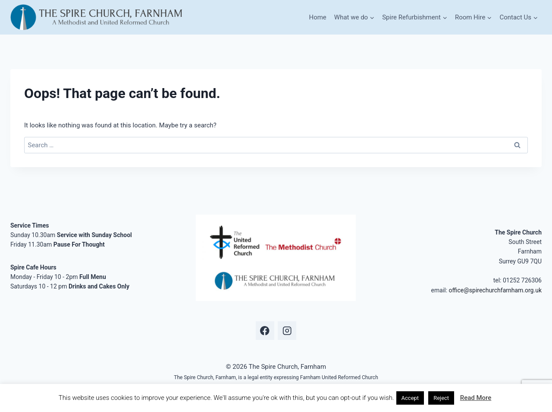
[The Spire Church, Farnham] (97, 17)
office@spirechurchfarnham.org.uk (495, 290)
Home (317, 17)
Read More (476, 398)
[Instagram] (287, 330)
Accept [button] (410, 398)
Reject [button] (441, 398)
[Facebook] (265, 330)
